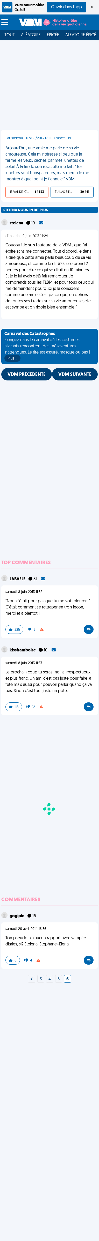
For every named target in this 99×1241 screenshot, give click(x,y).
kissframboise (23, 650)
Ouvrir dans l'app (66, 7)
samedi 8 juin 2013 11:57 (23, 663)
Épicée (53, 35)
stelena (17, 223)
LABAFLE (18, 579)
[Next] (31, 979)
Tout (9, 35)
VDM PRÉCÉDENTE (27, 374)
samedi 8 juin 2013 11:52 (23, 592)
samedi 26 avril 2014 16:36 (25, 929)
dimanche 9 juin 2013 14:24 (26, 236)
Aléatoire (31, 35)
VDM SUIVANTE (74, 374)
